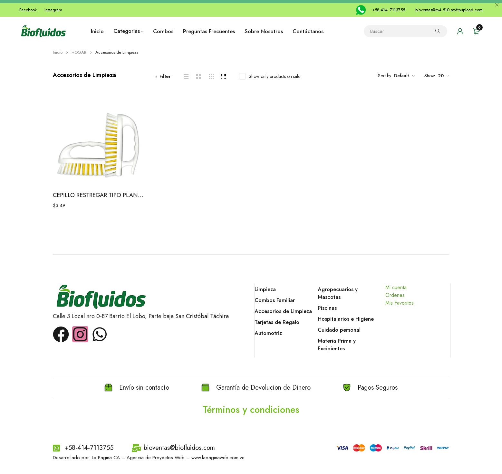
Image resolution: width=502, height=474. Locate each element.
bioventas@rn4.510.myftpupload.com (449, 10)
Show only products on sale (274, 76)
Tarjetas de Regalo (277, 322)
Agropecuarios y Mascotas (338, 293)
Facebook (28, 10)
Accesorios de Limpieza (283, 311)
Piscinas (327, 308)
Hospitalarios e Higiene (346, 319)
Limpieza (265, 289)
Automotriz (268, 333)
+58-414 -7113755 (388, 10)
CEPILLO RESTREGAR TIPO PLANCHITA (99, 195)
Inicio (58, 52)
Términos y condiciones (251, 409)
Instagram (53, 10)
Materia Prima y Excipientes (337, 344)
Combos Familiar (275, 300)
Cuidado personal (339, 330)
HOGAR (79, 52)
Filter (165, 76)
